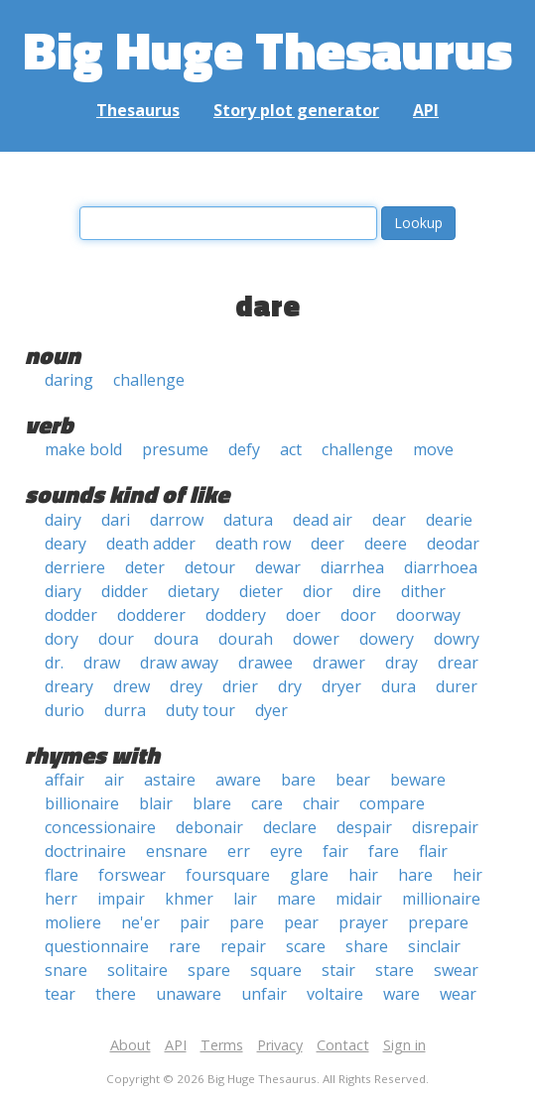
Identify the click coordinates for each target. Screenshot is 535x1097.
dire (366, 591)
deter (145, 567)
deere (385, 543)
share (366, 946)
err (238, 851)
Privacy (280, 1045)
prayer (363, 922)
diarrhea (352, 567)
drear (458, 662)
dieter (261, 591)
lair (245, 899)
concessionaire (100, 827)
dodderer (151, 615)
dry (290, 686)
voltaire (335, 994)
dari (115, 520)
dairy (63, 520)
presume (175, 449)
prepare (438, 922)
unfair (264, 994)
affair (64, 780)
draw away (179, 662)
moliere (73, 922)
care (267, 803)
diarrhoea (440, 567)
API (426, 110)
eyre (286, 851)
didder (124, 591)
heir (467, 875)
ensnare (176, 851)
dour (116, 639)
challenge (149, 380)
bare (298, 780)
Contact (343, 1045)
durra (125, 710)
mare (296, 899)
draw (101, 662)
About (130, 1045)
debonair (209, 827)
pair (194, 922)
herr (61, 899)
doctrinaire (85, 851)
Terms (222, 1045)
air (114, 780)
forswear (132, 875)
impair (121, 899)
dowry (456, 639)
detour (210, 567)
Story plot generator (296, 110)
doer (303, 615)
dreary (69, 686)
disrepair (445, 827)
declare (290, 827)
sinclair (434, 946)
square (276, 970)
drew (131, 686)
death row (253, 543)
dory (61, 639)
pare (246, 922)
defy (244, 449)
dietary (193, 591)
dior (318, 591)
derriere (75, 567)
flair (433, 851)
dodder (71, 615)
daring (69, 380)
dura (398, 686)
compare (392, 803)
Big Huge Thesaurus (267, 49)
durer (456, 686)
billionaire (82, 803)
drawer (339, 662)
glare (309, 875)
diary (63, 591)
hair (363, 875)
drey (186, 686)
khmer (189, 899)
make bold (83, 449)
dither (423, 591)
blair (156, 803)
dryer (341, 686)
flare (61, 875)
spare (209, 970)
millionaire (441, 899)
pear (301, 922)
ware (401, 994)
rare (185, 946)
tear (60, 994)
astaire (170, 780)
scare (306, 946)
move (433, 449)
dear (389, 520)
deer (327, 543)
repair (243, 946)
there (115, 994)
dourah (245, 639)
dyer (271, 710)
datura (248, 520)
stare (394, 970)
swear (456, 970)
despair (364, 827)
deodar (453, 543)
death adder (151, 543)
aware (238, 780)
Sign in (404, 1045)
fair (335, 851)
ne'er (140, 922)
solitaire (137, 970)
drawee (265, 662)
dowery (386, 639)
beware (418, 780)
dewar (278, 567)
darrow (176, 520)
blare (212, 803)
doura (176, 639)
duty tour (200, 710)
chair (321, 803)
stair (338, 970)
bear (352, 780)
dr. (54, 662)
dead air (322, 520)
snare (66, 970)
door (358, 615)
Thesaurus (138, 110)
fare (383, 851)
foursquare (228, 875)
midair (358, 899)
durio (64, 710)
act (291, 449)
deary (65, 543)
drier (240, 686)
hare (415, 875)
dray (401, 662)
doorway (428, 615)
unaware (188, 994)
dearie (449, 520)
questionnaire (97, 946)
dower (316, 639)
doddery (235, 615)
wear (458, 994)
